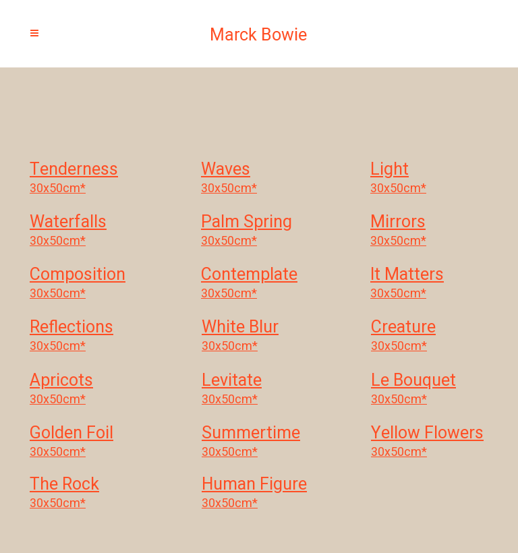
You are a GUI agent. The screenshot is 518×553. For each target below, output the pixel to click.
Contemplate (249, 275)
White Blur (240, 328)
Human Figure (254, 485)
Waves (225, 170)
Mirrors (398, 223)
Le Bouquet (413, 381)
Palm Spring (246, 223)
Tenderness (74, 170)
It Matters (407, 275)
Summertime (251, 434)
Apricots (61, 381)
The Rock (64, 485)
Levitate (232, 381)
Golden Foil (71, 434)
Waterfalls (68, 223)
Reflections (71, 328)
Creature (403, 328)
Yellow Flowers (427, 434)
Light (389, 170)
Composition (77, 275)
